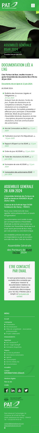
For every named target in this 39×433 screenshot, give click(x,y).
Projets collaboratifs (13, 334)
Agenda (8, 357)
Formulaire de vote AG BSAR (16, 164)
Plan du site (8, 382)
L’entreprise (8, 322)
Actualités (7, 367)
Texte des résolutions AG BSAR (17, 157)
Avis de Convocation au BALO (16, 128)
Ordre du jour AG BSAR (13, 151)
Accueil (6, 319)
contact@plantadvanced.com (14, 424)
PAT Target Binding (13, 345)
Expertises (7, 340)
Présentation (10, 324)
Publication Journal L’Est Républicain (19, 136)
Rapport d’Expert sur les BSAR (16, 144)
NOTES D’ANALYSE (12, 362)
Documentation (11, 364)
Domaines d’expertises (14, 347)
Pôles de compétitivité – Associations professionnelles (18, 330)
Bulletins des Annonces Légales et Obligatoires (18, 94)
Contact (6, 371)
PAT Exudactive (12, 342)
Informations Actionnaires (15, 355)
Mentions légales (10, 378)
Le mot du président (13, 353)
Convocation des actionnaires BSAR (18, 172)
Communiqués (11, 359)
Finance (6, 350)
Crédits (6, 385)
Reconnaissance (11, 327)
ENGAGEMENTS (9, 337)
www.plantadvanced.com (12, 426)
